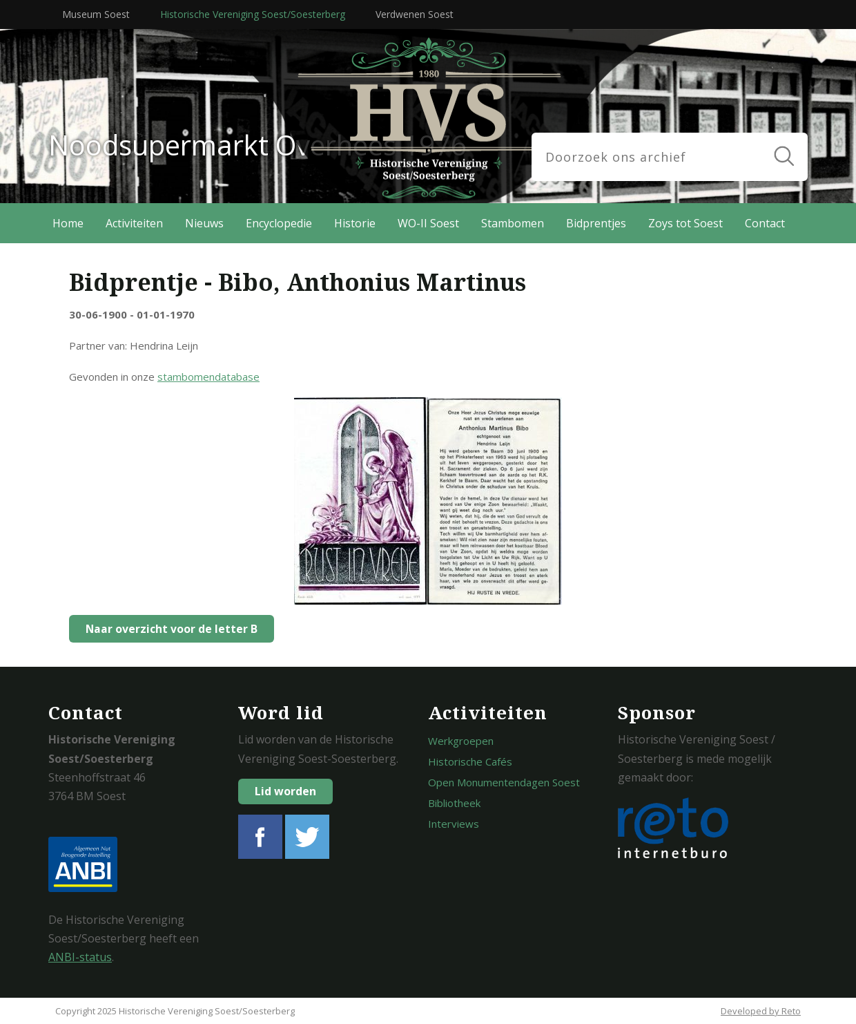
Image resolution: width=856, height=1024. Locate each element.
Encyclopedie (279, 223)
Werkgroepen (461, 741)
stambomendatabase (208, 376)
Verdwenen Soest (415, 14)
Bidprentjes (596, 223)
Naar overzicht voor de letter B (168, 629)
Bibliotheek (454, 803)
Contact (765, 223)
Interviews (453, 824)
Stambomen (512, 223)
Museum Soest (96, 14)
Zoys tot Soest (685, 223)
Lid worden (285, 791)
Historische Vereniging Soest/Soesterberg (252, 14)
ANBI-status (80, 957)
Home (68, 223)
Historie (355, 223)
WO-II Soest (428, 223)
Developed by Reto (761, 1011)
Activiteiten (134, 223)
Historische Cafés (470, 761)
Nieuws (204, 223)
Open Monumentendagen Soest (504, 782)
